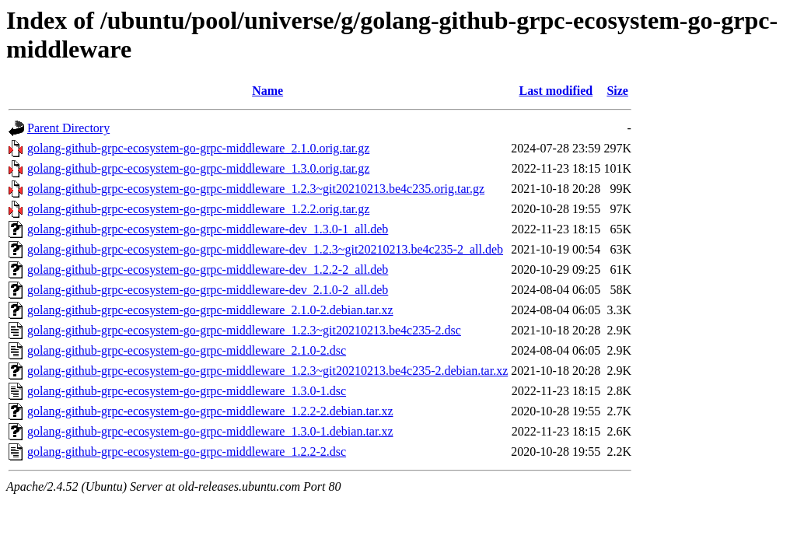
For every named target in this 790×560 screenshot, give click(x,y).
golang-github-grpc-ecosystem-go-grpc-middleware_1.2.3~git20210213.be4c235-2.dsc (244, 330)
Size (617, 90)
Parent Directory (68, 128)
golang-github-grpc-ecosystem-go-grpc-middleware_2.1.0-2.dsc (186, 350)
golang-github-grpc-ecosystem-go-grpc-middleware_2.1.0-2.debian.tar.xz (210, 310)
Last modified (555, 90)
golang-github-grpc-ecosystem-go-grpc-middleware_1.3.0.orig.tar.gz (198, 168)
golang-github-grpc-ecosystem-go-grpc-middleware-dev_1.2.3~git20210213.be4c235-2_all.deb (265, 249)
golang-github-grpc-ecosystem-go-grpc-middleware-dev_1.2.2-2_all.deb (207, 269)
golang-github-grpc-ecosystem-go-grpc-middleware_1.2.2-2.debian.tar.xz (210, 411)
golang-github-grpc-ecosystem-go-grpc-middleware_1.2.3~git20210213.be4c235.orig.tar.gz (255, 188)
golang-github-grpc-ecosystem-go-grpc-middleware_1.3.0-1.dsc (186, 390)
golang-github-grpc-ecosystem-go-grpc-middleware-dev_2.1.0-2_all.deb (207, 289)
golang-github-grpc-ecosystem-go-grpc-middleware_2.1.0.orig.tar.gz (198, 148)
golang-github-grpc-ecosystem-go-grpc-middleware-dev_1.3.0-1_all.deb (207, 229)
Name (267, 90)
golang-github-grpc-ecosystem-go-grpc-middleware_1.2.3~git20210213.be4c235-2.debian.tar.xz (267, 370)
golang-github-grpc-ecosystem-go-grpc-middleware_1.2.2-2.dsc (186, 451)
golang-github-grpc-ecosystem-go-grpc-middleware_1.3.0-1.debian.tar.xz (210, 431)
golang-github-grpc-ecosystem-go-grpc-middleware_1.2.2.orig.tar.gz (198, 208)
